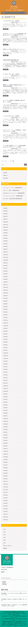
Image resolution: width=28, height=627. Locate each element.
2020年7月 (5, 399)
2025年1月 (5, 251)
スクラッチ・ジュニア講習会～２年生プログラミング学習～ (14, 130)
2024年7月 (5, 268)
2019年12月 (5, 418)
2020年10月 (5, 391)
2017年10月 (5, 489)
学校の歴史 (5, 178)
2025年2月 (5, 249)
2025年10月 (5, 227)
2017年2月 (5, 511)
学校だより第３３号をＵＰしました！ (14, 49)
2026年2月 (5, 216)
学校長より (5, 175)
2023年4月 (5, 309)
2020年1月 (5, 415)
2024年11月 (5, 257)
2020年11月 (5, 388)
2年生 (4, 531)
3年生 (4, 534)
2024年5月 (5, 273)
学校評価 (5, 172)
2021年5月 (5, 372)
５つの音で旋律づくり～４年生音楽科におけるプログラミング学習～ (14, 146)
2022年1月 (5, 350)
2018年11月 (5, 454)
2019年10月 (5, 424)
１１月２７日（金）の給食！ (11, 74)
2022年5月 (5, 339)
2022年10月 (5, 325)
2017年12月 (5, 484)
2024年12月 (5, 254)
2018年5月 (5, 470)
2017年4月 (5, 506)
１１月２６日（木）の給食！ (11, 116)
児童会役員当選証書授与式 (11, 60)
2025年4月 (5, 243)
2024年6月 (5, 271)
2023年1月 (5, 317)
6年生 (4, 542)
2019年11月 (5, 421)
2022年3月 (5, 344)
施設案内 (3, 571)
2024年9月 (5, 262)
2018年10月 (5, 456)
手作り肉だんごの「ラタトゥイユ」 (10, 193)
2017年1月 (5, 514)
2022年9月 (5, 328)
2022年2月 (5, 347)
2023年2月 (5, 314)
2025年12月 (5, 221)
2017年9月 (5, 492)
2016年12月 (5, 516)
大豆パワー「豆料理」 (7, 190)
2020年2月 (5, 413)
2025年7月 (5, 235)
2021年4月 (5, 374)
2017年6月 (5, 500)
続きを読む (6, 29)
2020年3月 (5, 410)
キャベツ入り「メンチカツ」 (9, 187)
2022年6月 (5, 336)
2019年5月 (5, 437)
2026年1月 (5, 219)
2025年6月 (5, 238)
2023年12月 (5, 287)
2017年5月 (5, 503)
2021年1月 (5, 383)
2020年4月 (5, 407)
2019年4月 (5, 440)
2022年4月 (5, 342)
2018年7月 (5, 465)
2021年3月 (5, 377)
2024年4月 (5, 276)
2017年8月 (5, 495)
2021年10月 (5, 358)
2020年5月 (5, 404)
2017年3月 (5, 508)
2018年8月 (5, 462)
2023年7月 (5, 301)
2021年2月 (5, 380)
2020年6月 (5, 402)
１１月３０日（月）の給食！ (11, 21)
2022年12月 (5, 320)
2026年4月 (5, 210)
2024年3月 (5, 279)
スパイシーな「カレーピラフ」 (9, 195)
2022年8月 (5, 331)
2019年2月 (5, 445)
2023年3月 (5, 312)
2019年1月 (5, 448)
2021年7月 (5, 366)
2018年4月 (5, 473)
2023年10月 (5, 292)
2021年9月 (5, 361)
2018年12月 (5, 451)
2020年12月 (5, 385)
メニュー (3, 12)
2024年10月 (5, 260)
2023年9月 (5, 295)
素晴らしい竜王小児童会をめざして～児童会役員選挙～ (14, 85)
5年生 (4, 540)
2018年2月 (5, 478)
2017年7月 (5, 497)
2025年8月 (5, 232)
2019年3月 (5, 443)
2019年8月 (5, 429)
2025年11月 (5, 224)
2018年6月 (5, 467)
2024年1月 (5, 284)
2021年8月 (5, 363)
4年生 (4, 537)
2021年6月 (5, 369)
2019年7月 (5, 432)
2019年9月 (5, 426)
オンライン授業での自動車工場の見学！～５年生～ (14, 101)
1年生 (4, 529)
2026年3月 (5, 213)
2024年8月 (5, 265)
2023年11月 (5, 290)
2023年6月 (5, 303)
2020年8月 (5, 396)
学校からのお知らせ (23, 22)
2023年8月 (5, 298)
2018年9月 (5, 459)
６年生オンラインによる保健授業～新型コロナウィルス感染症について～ (14, 34)
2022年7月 (5, 333)
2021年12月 (5, 353)
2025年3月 (5, 246)
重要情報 (5, 548)
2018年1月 (5, 481)
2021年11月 (5, 355)
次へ (13, 161)
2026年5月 (5, 208)
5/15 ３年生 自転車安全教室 (9, 198)
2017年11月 (5, 486)
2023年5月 (5, 306)
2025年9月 (5, 230)
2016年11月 (5, 519)
